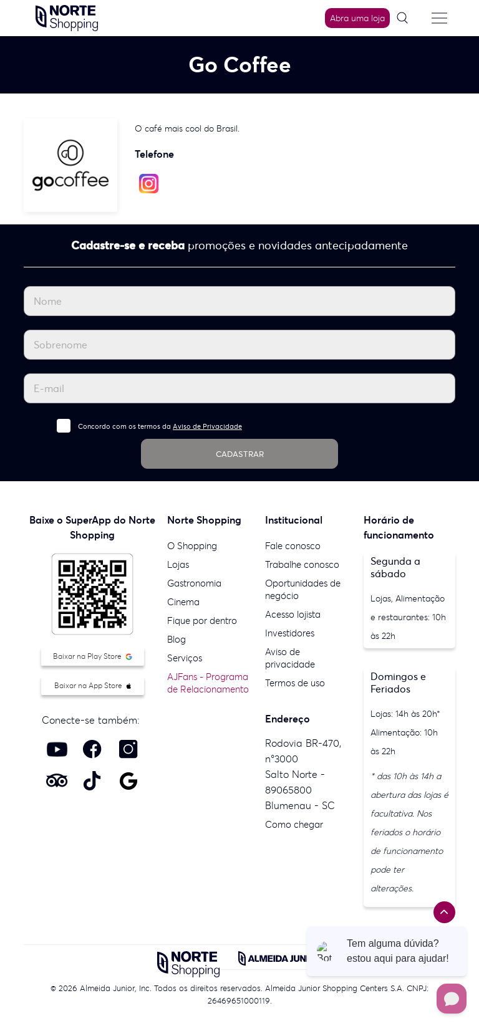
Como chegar (294, 824)
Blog (176, 639)
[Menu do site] (440, 18)
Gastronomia (194, 583)
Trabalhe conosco (302, 564)
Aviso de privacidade (290, 658)
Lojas (178, 564)
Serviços (184, 658)
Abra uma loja (357, 18)
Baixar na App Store (92, 685)
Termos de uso (295, 683)
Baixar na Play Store (92, 656)
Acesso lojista (293, 614)
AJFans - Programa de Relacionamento (208, 683)
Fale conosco (293, 546)
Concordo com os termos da (160, 426)
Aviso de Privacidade (207, 426)
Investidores (289, 633)
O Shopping (192, 546)
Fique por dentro (202, 620)
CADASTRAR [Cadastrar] (240, 454)
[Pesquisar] (407, 18)
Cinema (183, 602)
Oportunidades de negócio (303, 589)
